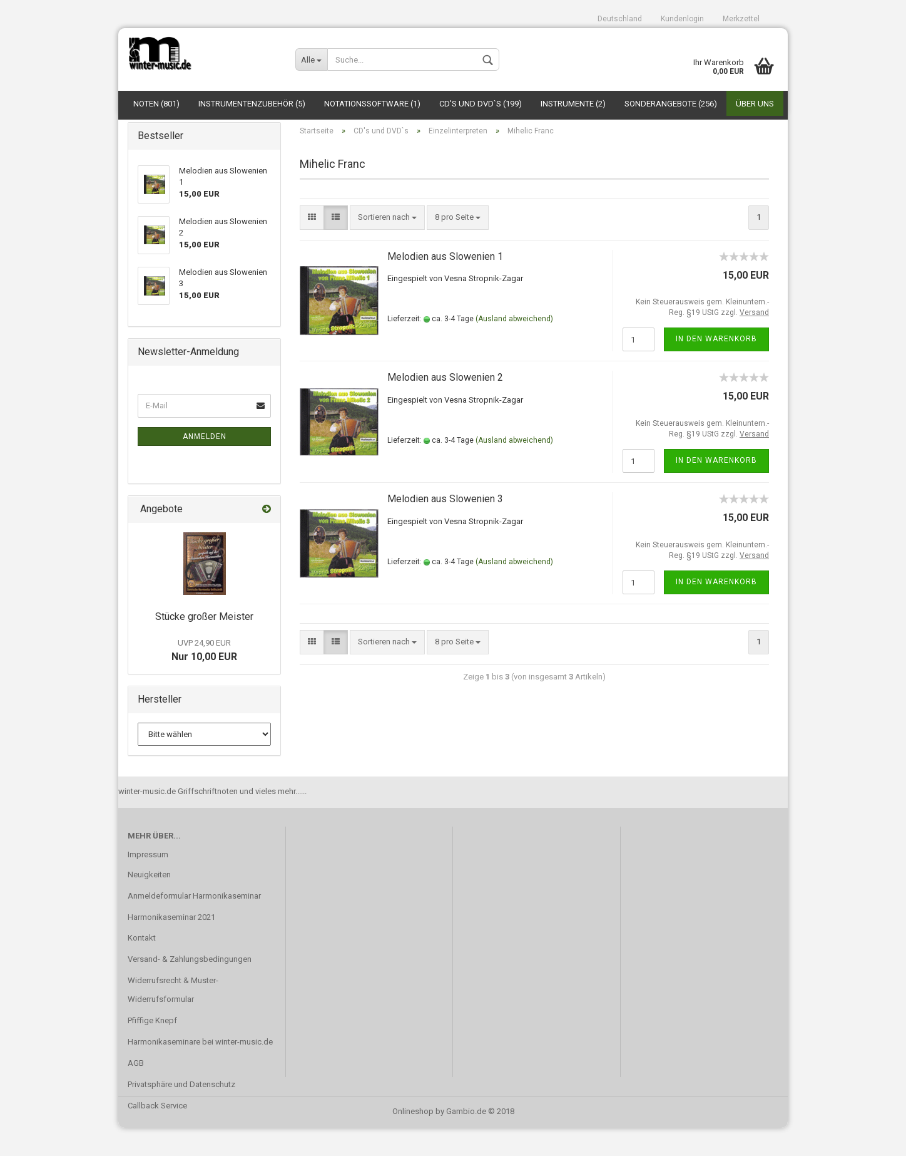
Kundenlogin (682, 18)
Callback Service (157, 1133)
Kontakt (142, 966)
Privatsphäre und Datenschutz (181, 1112)
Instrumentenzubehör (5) (251, 103)
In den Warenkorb (716, 367)
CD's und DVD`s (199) (480, 103)
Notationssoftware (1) (372, 103)
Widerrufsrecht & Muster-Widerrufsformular (173, 1018)
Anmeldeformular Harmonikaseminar (194, 924)
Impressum (148, 882)
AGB (136, 1091)
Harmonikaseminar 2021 (171, 945)
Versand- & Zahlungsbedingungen (190, 987)
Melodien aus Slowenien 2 (445, 405)
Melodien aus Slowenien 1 (445, 284)
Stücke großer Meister (204, 645)
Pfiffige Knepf (152, 1048)
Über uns (755, 103)
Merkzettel (741, 18)
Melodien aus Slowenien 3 (445, 527)
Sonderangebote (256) (670, 103)
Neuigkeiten (149, 902)
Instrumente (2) (573, 103)
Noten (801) (156, 103)
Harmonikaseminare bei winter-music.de (200, 1070)
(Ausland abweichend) (514, 347)
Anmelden (205, 464)
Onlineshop (413, 1139)
